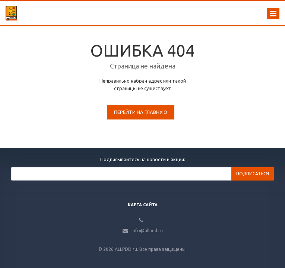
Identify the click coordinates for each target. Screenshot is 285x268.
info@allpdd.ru (147, 230)
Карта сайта (143, 204)
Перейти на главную (140, 112)
